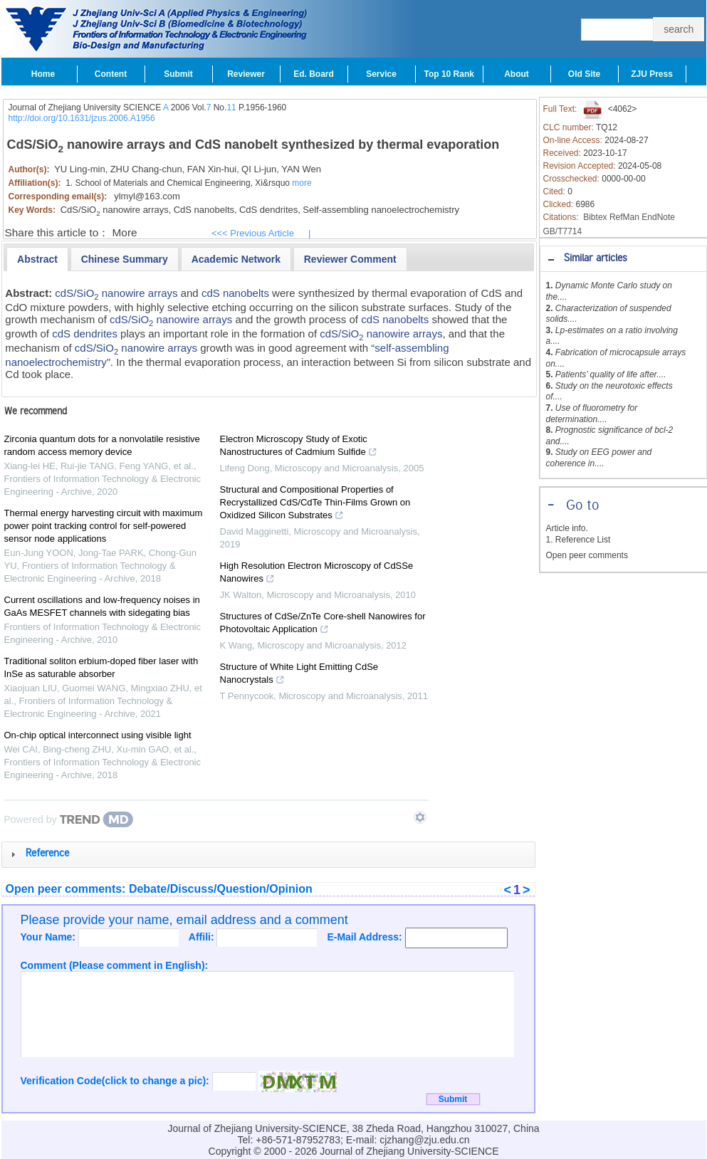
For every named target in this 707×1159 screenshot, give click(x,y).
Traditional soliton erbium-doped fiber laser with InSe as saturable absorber (101, 667)
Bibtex (595, 217)
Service (381, 74)
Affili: (203, 937)
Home (43, 74)
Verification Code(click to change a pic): (116, 1080)
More (124, 232)
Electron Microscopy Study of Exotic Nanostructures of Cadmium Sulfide (298, 447)
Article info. (567, 528)
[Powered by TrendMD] (69, 819)
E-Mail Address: (365, 937)
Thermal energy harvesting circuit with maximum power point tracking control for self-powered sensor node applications (103, 526)
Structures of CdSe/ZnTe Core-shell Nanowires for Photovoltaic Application (323, 624)
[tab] (623, 259)
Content (111, 74)
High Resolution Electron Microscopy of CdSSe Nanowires (317, 573)
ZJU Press (652, 74)
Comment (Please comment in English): (115, 965)
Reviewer (246, 74)
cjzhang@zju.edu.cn (424, 1139)
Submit (178, 74)
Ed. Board (313, 74)
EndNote (658, 217)
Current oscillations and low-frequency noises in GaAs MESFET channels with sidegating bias (102, 606)
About (516, 74)
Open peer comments (587, 555)
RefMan (624, 217)
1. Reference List (578, 540)
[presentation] (37, 259)
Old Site (584, 74)
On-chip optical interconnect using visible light (98, 735)
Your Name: (49, 937)
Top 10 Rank (449, 74)
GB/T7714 (562, 231)
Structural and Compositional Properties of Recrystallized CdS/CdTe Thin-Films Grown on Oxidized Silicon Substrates (315, 504)
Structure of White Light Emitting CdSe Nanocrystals (299, 674)
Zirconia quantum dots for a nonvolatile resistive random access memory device (102, 445)
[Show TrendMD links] (420, 817)
